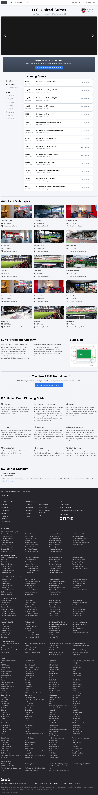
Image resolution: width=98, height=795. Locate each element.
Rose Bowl (76, 648)
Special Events (6, 761)
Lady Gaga (52, 671)
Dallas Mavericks (6, 592)
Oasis (50, 751)
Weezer (75, 746)
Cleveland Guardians (32, 557)
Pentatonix (76, 665)
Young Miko (76, 751)
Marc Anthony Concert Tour (58, 706)
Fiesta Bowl (52, 650)
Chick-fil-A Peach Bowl (32, 652)
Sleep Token (76, 703)
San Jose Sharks (54, 613)
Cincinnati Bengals (7, 547)
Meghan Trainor (54, 719)
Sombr (74, 706)
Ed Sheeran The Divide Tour (34, 693)
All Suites (4, 504)
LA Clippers (28, 587)
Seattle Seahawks (78, 536)
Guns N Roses (29, 712)
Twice (74, 740)
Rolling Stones (77, 684)
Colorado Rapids (6, 633)
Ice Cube (28, 721)
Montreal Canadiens (31, 613)
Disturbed (28, 682)
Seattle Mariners (77, 557)
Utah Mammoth (77, 607)
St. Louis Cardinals (78, 560)
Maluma (51, 701)
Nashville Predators (31, 615)
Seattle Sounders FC (79, 624)
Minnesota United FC (32, 635)
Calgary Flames (6, 607)
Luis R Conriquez (54, 691)
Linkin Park (52, 680)
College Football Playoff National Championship (60, 644)
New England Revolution (57, 622)
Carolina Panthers (7, 542)
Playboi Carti (76, 673)
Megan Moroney (54, 716)
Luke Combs (53, 695)
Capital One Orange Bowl (33, 650)
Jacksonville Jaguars (31, 545)
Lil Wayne (52, 678)
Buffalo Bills (5, 540)
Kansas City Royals (31, 566)
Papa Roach (53, 755)
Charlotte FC (5, 628)
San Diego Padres (54, 570)
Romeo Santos (77, 686)
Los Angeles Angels (31, 568)
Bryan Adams (5, 725)
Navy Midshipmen (55, 654)
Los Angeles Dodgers (32, 570)
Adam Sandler (6, 667)
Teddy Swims (76, 721)
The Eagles (76, 725)
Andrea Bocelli (6, 676)
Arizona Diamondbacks (9, 557)
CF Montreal (5, 626)
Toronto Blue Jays (78, 566)
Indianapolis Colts (31, 542)
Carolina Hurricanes (7, 609)
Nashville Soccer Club (32, 637)
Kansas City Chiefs (31, 547)
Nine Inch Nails (54, 746)
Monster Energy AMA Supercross (59, 729)
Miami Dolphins (54, 536)
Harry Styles (29, 716)
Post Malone (76, 676)
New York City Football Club (58, 624)
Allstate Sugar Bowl (7, 648)
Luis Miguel (52, 688)
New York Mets (53, 562)
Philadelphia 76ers (55, 592)
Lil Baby (51, 676)
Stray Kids (75, 710)
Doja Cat (28, 684)
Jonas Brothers (30, 742)
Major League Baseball (8, 555)
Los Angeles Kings (31, 609)
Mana (50, 703)
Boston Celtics (5, 581)
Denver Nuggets (6, 594)
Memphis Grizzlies (31, 592)
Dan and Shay (29, 660)
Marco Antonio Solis (55, 708)
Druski (27, 691)
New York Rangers (55, 605)
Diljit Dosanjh (29, 676)
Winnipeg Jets (77, 615)
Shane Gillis (76, 701)
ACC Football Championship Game (10, 644)
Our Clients (29, 507)
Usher (74, 744)
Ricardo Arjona (77, 680)
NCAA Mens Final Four (56, 652)
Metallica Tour (53, 723)
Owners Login (5, 495)
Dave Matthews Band (32, 667)
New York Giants (54, 545)
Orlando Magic (53, 590)
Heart (27, 719)
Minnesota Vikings (55, 538)
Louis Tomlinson (54, 686)
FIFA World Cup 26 (7, 766)
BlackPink (4, 706)
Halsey (27, 714)
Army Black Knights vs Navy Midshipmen (10, 651)
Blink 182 (4, 710)
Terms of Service (39, 783)
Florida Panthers (30, 607)
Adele (3, 669)
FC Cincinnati (29, 622)
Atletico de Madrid (7, 764)
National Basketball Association (11, 577)
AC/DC (3, 663)
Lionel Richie (53, 682)
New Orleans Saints (55, 542)
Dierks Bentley (29, 673)
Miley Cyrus (52, 727)
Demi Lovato (29, 671)
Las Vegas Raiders (31, 549)
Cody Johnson (5, 753)
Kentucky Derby (30, 764)
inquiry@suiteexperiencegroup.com (71, 510)
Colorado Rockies (30, 560)
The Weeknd (76, 729)
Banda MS (4, 691)
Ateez (3, 680)
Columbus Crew (6, 635)
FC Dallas (28, 624)
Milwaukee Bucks (54, 579)
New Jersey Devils (54, 600)
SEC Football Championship (81, 650)
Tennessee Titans (78, 540)
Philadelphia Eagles (55, 549)
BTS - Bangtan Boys (7, 686)
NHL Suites (4, 516)
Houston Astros (30, 564)
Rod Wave (75, 682)
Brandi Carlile (5, 714)
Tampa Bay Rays (78, 562)
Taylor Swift (76, 719)
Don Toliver (28, 686)
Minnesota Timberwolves (57, 581)
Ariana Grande (6, 678)
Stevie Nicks (76, 708)
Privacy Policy (53, 783)
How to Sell (43, 507)
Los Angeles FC (30, 633)
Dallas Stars (29, 600)
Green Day (28, 710)
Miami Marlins (29, 572)
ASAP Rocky (5, 665)
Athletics (4, 560)
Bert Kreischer (5, 695)
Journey (27, 746)
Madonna (52, 699)
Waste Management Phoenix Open (82, 765)
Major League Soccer (8, 620)
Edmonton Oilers (30, 605)
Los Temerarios (54, 684)
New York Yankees (55, 564)
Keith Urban (53, 663)
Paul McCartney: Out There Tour (83, 660)
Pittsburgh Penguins (55, 611)
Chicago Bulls (5, 587)
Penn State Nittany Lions (80, 645)
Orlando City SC (54, 628)
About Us (29, 504)
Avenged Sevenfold (7, 682)
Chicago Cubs (5, 568)
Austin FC (4, 624)
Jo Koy (27, 740)
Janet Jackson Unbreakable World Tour (34, 735)
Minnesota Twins (54, 560)
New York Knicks (54, 585)
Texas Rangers (77, 564)
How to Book (43, 504)
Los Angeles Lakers (31, 590)
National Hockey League (9, 598)
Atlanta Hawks (6, 579)
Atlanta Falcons (6, 536)
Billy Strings (5, 703)
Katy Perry (28, 757)
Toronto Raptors (77, 585)
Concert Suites (5, 522)
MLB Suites (4, 513)
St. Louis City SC (77, 628)
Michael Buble (53, 725)
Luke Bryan (52, 693)
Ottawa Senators (54, 607)
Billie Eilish (4, 699)
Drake (27, 688)
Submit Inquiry (64, 504)
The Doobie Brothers (79, 723)
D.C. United (4, 637)
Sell (90, 3)
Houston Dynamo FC (32, 626)
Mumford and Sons (55, 736)
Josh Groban (29, 744)
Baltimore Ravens (7, 538)
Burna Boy (4, 727)
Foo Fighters (29, 703)
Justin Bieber (29, 749)
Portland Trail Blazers (79, 579)
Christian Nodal (6, 751)
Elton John (28, 695)
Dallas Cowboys (6, 551)
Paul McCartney (54, 757)
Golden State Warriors (32, 581)
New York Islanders (55, 603)
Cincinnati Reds (6, 572)
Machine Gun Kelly (55, 697)
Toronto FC (76, 630)
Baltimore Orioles (7, 564)
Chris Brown (5, 744)
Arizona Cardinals (7, 534)
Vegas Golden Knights (79, 611)
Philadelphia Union (55, 630)
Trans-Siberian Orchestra (80, 738)
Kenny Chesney (54, 669)
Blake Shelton (5, 708)
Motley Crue (53, 733)
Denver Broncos (30, 534)
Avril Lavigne (5, 684)
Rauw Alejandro (77, 678)
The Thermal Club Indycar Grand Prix (59, 767)
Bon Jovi (4, 712)
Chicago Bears (6, 545)
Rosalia (74, 688)
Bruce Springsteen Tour (8, 721)
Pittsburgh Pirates (54, 568)
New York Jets (53, 547)
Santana (75, 697)
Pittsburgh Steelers (55, 551)
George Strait (29, 708)
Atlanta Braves (6, 562)
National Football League (9, 532)
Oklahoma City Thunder (57, 587)
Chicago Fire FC (6, 630)
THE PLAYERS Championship (58, 764)
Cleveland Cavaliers (7, 590)
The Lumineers (77, 727)
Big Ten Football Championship (35, 648)
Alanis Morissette (6, 671)
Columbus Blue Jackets (8, 615)
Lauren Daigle (53, 673)
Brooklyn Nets (5, 583)
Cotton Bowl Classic (55, 648)
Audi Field (35, 14)
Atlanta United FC (7, 622)
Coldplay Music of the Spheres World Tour (11, 756)
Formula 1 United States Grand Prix (11, 769)
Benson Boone (6, 693)
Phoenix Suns (53, 594)
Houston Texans (30, 540)
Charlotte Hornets (7, 585)
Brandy (3, 719)
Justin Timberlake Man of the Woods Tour (34, 752)
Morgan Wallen (54, 731)
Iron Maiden (29, 725)
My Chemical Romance (56, 738)
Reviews (28, 513)
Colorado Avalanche (8, 613)
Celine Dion (5, 740)
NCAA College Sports (8, 641)
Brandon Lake (5, 716)
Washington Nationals (79, 568)
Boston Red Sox (6, 566)
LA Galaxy (28, 630)
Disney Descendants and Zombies (33, 679)
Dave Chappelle (30, 665)
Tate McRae (76, 716)
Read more (9, 481)
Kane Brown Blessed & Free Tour (35, 755)
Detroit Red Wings (31, 603)
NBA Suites (5, 510)
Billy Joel (4, 701)
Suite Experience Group (8, 491)
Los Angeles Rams (55, 534)
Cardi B (3, 733)
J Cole (27, 729)
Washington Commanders (81, 542)
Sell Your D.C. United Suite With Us (49, 67)
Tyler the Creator (77, 742)
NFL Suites (4, 507)
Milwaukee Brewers (55, 557)
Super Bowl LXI (77, 545)
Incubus (27, 723)
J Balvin (27, 727)
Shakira (75, 699)
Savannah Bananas (31, 770)
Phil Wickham (77, 667)
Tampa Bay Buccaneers (80, 538)
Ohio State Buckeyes (79, 643)
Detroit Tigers (29, 562)
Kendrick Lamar (54, 667)
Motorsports (29, 766)
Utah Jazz (75, 587)
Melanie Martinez (54, 721)
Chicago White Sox (7, 570)
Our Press (29, 510)
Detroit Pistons (30, 579)
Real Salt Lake (53, 635)
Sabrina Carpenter (78, 693)
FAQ (40, 515)
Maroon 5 (52, 710)
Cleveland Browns (7, 549)
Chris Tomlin (5, 749)
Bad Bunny (4, 688)
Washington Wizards (79, 590)
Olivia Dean (52, 753)
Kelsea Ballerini (54, 665)
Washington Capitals (79, 613)
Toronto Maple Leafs (79, 605)
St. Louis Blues (77, 600)
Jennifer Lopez (29, 738)
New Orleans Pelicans (56, 583)
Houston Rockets (30, 583)
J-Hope (27, 731)
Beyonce (4, 697)
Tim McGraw (76, 733)
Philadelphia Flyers (55, 609)
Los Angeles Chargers (32, 551)
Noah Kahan (53, 749)
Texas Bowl (76, 654)
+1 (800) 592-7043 (66, 507)
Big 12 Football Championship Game (35, 644)
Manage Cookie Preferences (71, 783)
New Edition (53, 742)
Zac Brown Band (78, 753)
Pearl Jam (75, 663)
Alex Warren (5, 673)
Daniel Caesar (29, 663)
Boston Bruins (5, 603)
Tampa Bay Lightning (79, 603)
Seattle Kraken (53, 615)
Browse (76, 3)
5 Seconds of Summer (8, 660)
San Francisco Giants (55, 572)
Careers (28, 516)
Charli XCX (4, 742)
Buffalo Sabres (6, 605)
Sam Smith (76, 695)
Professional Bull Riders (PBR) (35, 768)
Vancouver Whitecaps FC (80, 633)
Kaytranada (52, 660)
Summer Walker (77, 712)
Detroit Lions (29, 536)
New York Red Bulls (55, 626)
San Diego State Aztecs (80, 652)
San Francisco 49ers (79, 534)
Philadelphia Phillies (55, 566)
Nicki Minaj (52, 744)
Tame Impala (76, 714)
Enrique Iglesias (30, 697)
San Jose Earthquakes (79, 622)
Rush (74, 691)
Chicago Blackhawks (8, 611)
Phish (74, 669)
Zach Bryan (76, 755)
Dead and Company (31, 669)
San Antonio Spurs (78, 583)
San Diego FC (53, 637)
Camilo (3, 731)
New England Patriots (56, 540)
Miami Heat (29, 594)
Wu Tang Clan (77, 749)
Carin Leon (4, 736)
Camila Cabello (6, 729)
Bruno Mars (5, 723)
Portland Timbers (54, 633)
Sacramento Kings (78, 581)
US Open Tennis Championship (59, 770)
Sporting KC (76, 626)
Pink (73, 671)
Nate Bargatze (53, 740)
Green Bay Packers (31, 538)
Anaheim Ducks (6, 600)
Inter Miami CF (29, 628)
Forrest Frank (29, 706)
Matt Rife (52, 714)
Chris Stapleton (6, 746)
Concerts (4, 658)
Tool (73, 736)
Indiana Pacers (30, 585)
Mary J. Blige (53, 712)
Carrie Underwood (7, 738)
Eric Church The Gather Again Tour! (35, 700)
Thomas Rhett (77, 731)
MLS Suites (4, 519)
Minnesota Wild (30, 611)
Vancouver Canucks (78, 609)
